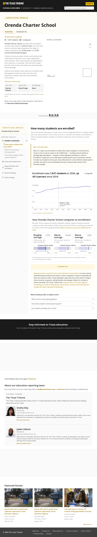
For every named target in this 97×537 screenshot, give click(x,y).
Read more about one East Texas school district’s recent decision (57, 273)
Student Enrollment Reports (45, 213)
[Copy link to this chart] (88, 173)
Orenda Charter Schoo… (43, 8)
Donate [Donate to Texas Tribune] (89, 4)
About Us (35, 531)
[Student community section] (15, 141)
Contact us (32, 379)
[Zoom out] (90, 47)
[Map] (69, 60)
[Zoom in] (90, 44)
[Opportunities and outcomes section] (15, 167)
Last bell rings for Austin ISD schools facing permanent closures (78, 510)
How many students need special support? (14, 156)
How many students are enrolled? (14, 145)
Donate (49, 534)
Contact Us (46, 531)
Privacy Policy (38, 534)
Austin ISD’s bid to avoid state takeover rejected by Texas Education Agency (16, 511)
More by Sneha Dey (23, 420)
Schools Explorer (11, 8)
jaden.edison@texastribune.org (26, 434)
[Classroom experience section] (15, 161)
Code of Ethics (86, 531)
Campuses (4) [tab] (21, 32)
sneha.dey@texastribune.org (25, 413)
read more (61, 389)
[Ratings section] (15, 177)
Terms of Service (72, 531)
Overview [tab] (9, 32)
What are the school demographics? (12, 151)
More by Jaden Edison (24, 443)
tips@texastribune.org (45, 389)
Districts (26, 8)
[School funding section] (15, 173)
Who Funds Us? (58, 531)
